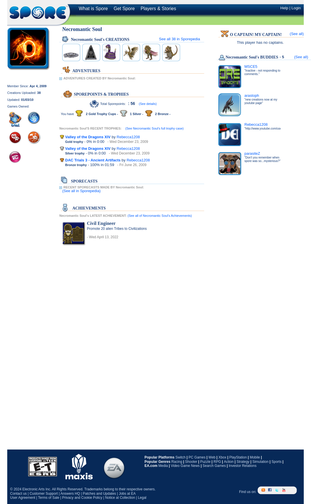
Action (228, 462)
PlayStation (238, 457)
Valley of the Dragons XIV (88, 137)
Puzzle (205, 462)
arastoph (251, 95)
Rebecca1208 (128, 137)
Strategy (243, 462)
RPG (217, 462)
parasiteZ (252, 153)
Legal (142, 498)
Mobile (255, 457)
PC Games (197, 457)
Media (163, 466)
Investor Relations (243, 466)
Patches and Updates (99, 494)
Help (284, 8)
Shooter (191, 462)
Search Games (214, 466)
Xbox (222, 457)
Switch (180, 457)
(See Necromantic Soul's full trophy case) (154, 128)
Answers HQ (70, 494)
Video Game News (185, 466)
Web (211, 457)
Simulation (260, 462)
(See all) (297, 34)
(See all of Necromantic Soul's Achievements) (159, 215)
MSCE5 (250, 66)
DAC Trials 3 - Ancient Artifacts (92, 160)
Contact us (18, 494)
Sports (276, 462)
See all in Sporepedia (179, 39)
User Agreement (22, 498)
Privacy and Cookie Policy (82, 498)
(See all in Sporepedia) (81, 191)
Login (296, 8)
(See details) (148, 103)
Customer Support (44, 494)
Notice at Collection (120, 498)
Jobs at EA (127, 494)
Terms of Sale (48, 498)
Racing (176, 462)
